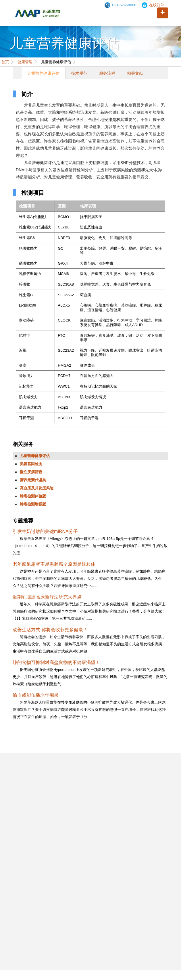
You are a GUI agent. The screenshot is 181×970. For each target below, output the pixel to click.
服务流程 (107, 73)
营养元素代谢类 (33, 480)
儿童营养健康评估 (43, 73)
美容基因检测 (31, 464)
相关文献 (135, 73)
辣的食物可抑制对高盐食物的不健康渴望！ (56, 662)
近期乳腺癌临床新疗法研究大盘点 (47, 596)
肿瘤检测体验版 (33, 496)
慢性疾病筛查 (31, 472)
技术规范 (79, 73)
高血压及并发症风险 (36, 488)
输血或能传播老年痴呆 (36, 695)
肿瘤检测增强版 (33, 504)
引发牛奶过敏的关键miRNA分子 (45, 531)
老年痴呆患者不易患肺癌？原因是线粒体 (54, 564)
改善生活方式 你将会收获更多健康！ (50, 629)
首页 (5, 62)
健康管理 (25, 62)
